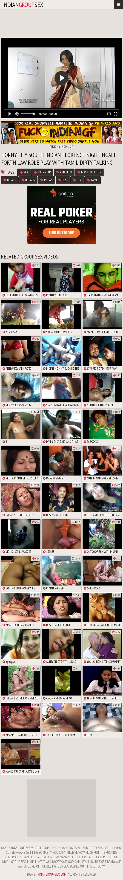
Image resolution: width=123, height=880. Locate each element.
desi (62, 180)
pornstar (42, 172)
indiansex (22, 4)
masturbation (89, 172)
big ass (28, 180)
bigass (9, 180)
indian (46, 180)
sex (24, 172)
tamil (92, 180)
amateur (64, 172)
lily (77, 180)
